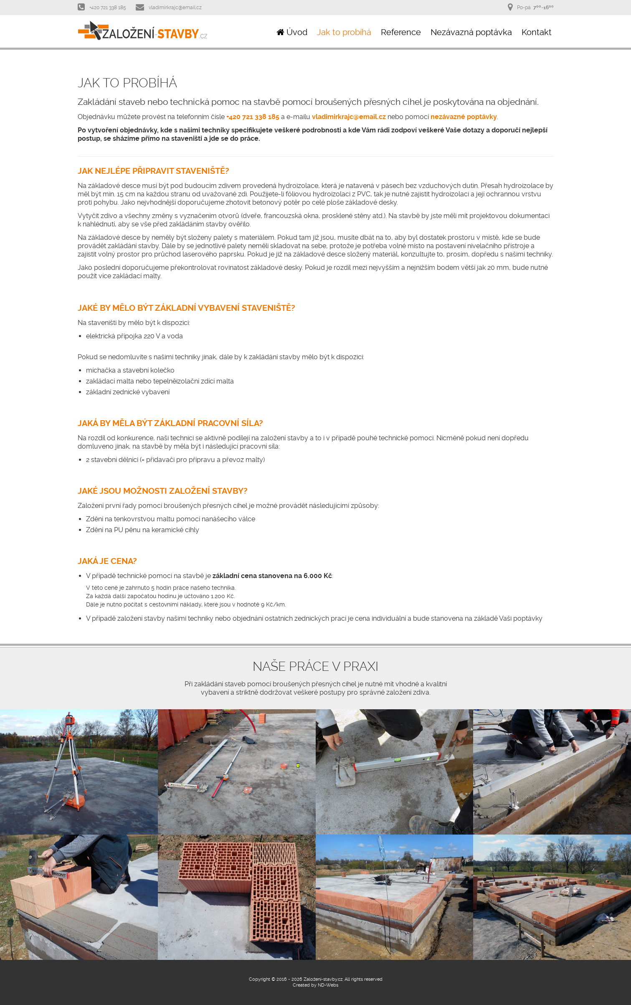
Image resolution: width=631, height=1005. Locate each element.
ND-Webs (328, 985)
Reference (401, 32)
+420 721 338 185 (102, 7)
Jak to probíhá (344, 32)
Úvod (291, 32)
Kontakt (537, 32)
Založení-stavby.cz (323, 979)
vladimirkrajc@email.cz (169, 7)
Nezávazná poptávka (471, 32)
